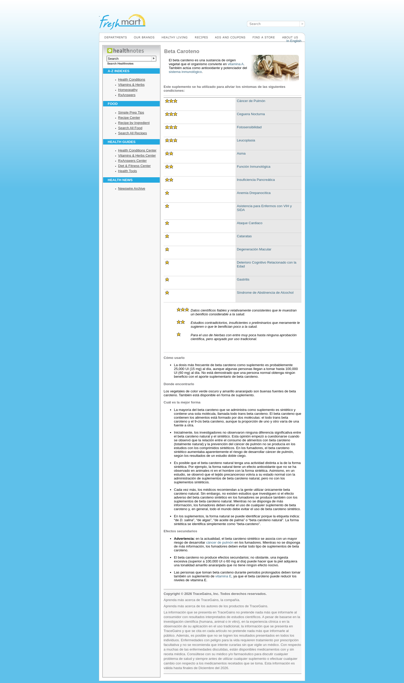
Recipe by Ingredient (133, 123)
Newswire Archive (131, 188)
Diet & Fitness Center (134, 166)
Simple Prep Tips (131, 112)
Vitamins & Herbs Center (137, 155)
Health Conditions (131, 79)
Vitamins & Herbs (131, 85)
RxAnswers (126, 95)
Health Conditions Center (137, 150)
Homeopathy (128, 90)
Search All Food (130, 128)
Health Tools (127, 171)
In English (293, 41)
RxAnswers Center (132, 161)
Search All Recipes (132, 133)
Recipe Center (129, 118)
